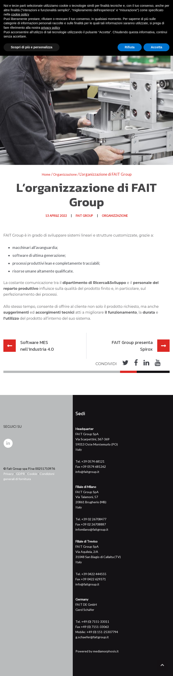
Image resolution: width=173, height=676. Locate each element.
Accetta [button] (156, 667)
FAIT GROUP (84, 215)
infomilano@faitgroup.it (91, 529)
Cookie (32, 473)
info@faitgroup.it (87, 471)
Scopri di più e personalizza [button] (31, 667)
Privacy (8, 473)
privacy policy (50, 648)
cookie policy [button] (20, 634)
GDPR (20, 473)
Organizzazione (115, 215)
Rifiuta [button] (130, 667)
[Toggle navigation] (166, 28)
